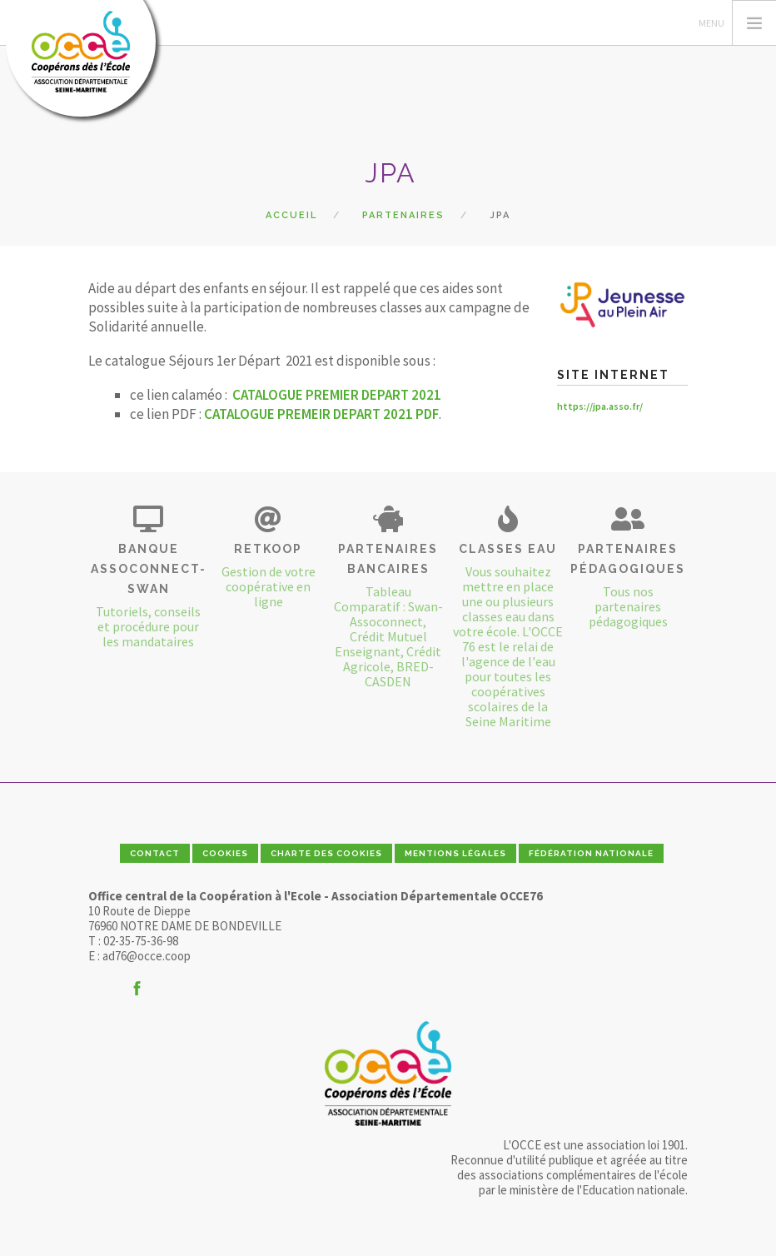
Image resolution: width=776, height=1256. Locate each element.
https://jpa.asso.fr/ (600, 406)
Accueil (291, 215)
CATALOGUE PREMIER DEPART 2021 (336, 395)
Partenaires (403, 215)
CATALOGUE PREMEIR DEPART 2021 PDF (321, 414)
